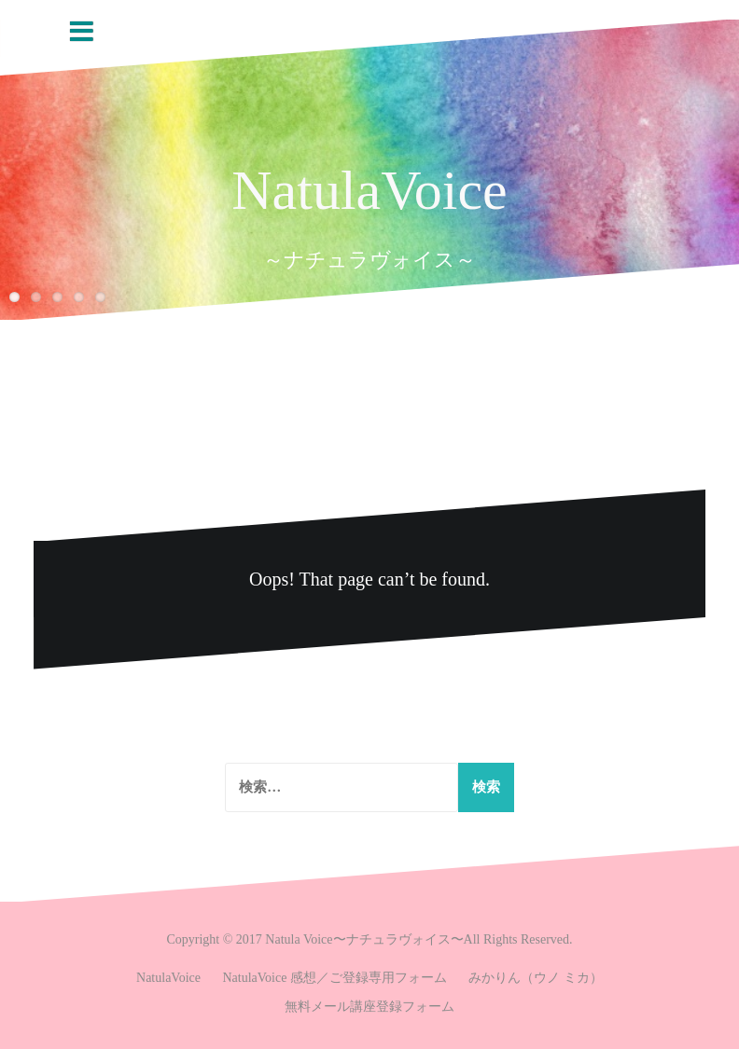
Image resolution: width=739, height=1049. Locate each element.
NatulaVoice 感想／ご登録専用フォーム (335, 978)
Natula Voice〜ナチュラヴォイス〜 (364, 939)
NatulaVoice (369, 190)
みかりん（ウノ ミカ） (535, 978)
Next (725, 341)
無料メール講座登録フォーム (369, 1007)
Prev (692, 341)
